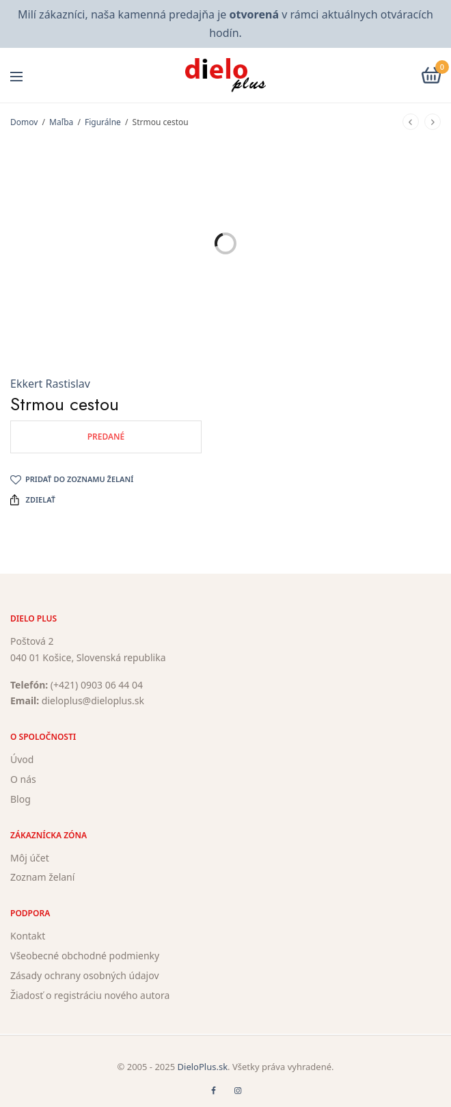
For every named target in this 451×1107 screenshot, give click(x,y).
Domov (24, 122)
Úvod (21, 759)
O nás (23, 779)
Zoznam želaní (42, 877)
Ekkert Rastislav (50, 383)
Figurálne (103, 122)
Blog (20, 798)
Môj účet (29, 857)
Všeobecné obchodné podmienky (84, 955)
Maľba (61, 122)
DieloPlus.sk (203, 1067)
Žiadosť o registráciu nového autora (89, 995)
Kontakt (27, 935)
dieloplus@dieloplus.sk (93, 701)
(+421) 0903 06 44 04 (97, 684)
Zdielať (32, 499)
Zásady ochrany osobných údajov (84, 975)
